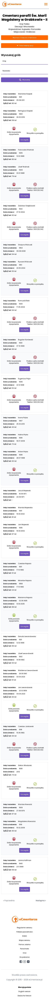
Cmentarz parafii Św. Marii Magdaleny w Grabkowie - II (24, 17)
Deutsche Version (24, 996)
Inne (24, 953)
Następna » (41, 900)
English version (24, 991)
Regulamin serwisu (24, 927)
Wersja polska (24, 987)
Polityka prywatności (24, 932)
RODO (24, 936)
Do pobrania (25, 957)
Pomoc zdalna (24, 944)
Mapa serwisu (24, 940)
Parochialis (24, 949)
